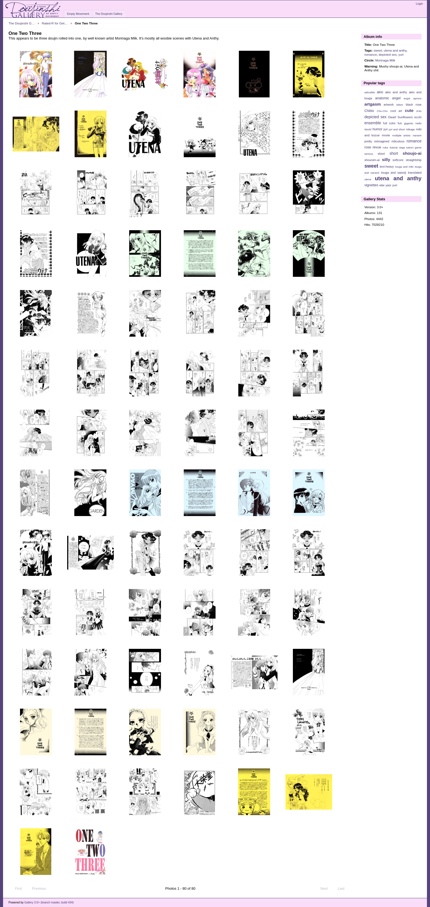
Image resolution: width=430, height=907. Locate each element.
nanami (417, 135)
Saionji (393, 147)
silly (386, 159)
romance (370, 54)
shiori (381, 153)
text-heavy (387, 166)
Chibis (369, 111)
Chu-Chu (382, 110)
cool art (396, 110)
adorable (369, 92)
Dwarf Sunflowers (400, 117)
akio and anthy (396, 92)
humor (377, 129)
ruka (385, 147)
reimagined (381, 141)
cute (409, 110)
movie (386, 135)
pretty (368, 141)
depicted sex (388, 54)
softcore (397, 160)
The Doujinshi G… (22, 23)
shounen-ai (372, 160)
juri (386, 129)
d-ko (418, 110)
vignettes (371, 185)
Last (344, 888)
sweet (378, 50)
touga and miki (404, 166)
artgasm (372, 104)
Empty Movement (78, 13)
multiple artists (401, 135)
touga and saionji (393, 172)
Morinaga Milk (385, 60)
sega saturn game (410, 147)
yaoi (388, 185)
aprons (417, 98)
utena (367, 179)
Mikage (410, 129)
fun (400, 123)
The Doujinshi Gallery (108, 13)
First (16, 888)
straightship (413, 160)
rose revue (372, 147)
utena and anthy (395, 50)
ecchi (417, 117)
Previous (36, 888)
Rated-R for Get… (55, 23)
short (393, 153)
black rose (413, 104)
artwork (389, 104)
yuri (401, 54)
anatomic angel (388, 98)
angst (407, 98)
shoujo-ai (412, 153)
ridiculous (397, 141)
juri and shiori (397, 129)
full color (389, 123)
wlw (381, 185)
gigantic (408, 123)
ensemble (372, 123)
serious (368, 153)
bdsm (400, 104)
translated (414, 172)
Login (419, 3)
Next (326, 888)
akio (380, 92)
